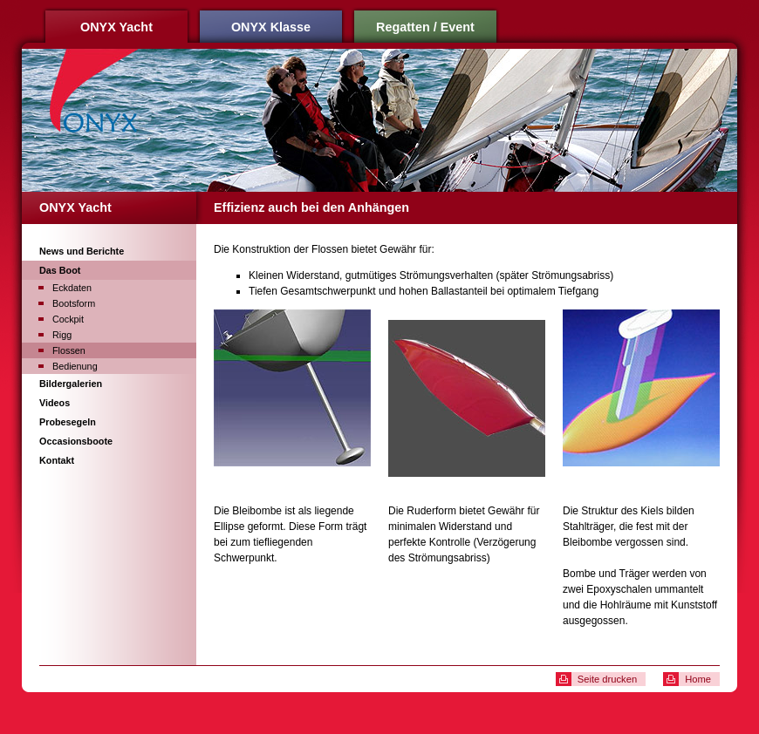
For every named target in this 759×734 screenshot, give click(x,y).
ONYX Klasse (271, 27)
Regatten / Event (425, 27)
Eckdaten (72, 287)
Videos (54, 403)
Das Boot (59, 270)
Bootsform (73, 303)
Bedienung (75, 366)
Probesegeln (67, 422)
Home (698, 679)
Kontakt (56, 460)
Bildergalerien (70, 383)
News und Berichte (81, 251)
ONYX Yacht (116, 27)
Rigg (62, 335)
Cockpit (68, 319)
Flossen (68, 350)
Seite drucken (607, 679)
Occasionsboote (76, 441)
